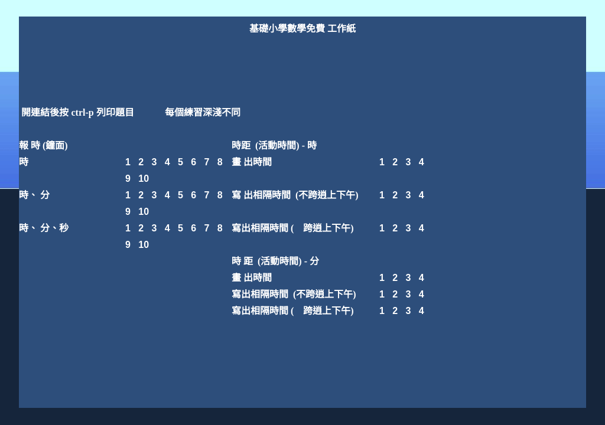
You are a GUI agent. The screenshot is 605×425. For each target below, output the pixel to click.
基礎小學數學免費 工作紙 (302, 29)
